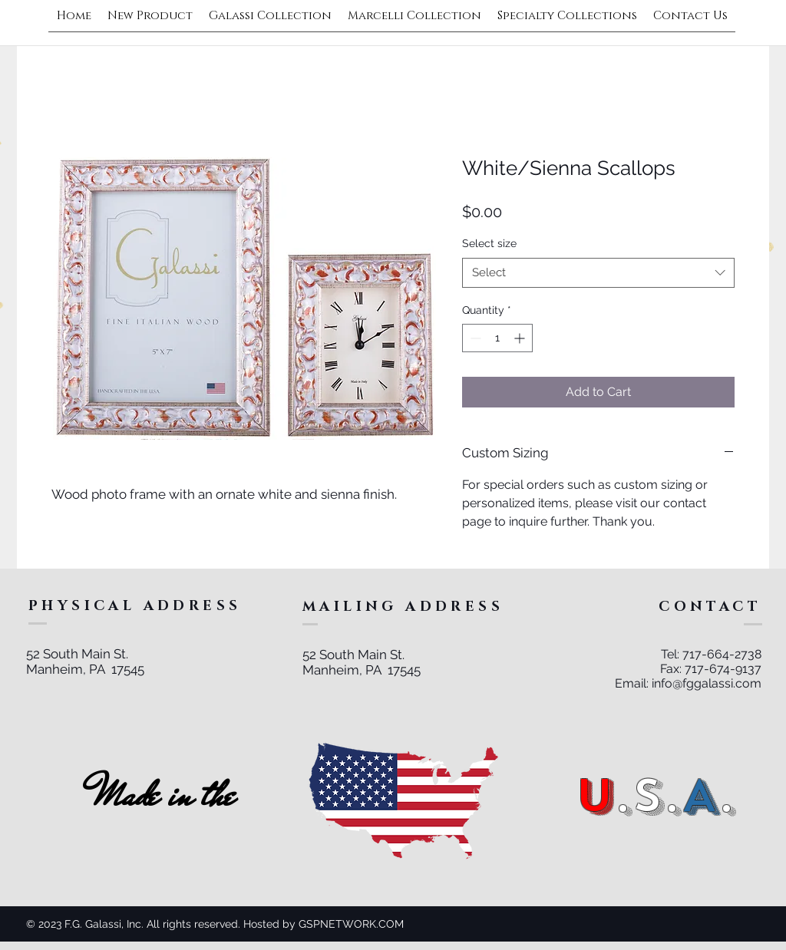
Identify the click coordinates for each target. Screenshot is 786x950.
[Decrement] (474, 338)
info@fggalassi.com (706, 683)
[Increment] (520, 338)
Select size (489, 243)
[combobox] (598, 273)
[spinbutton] (497, 338)
